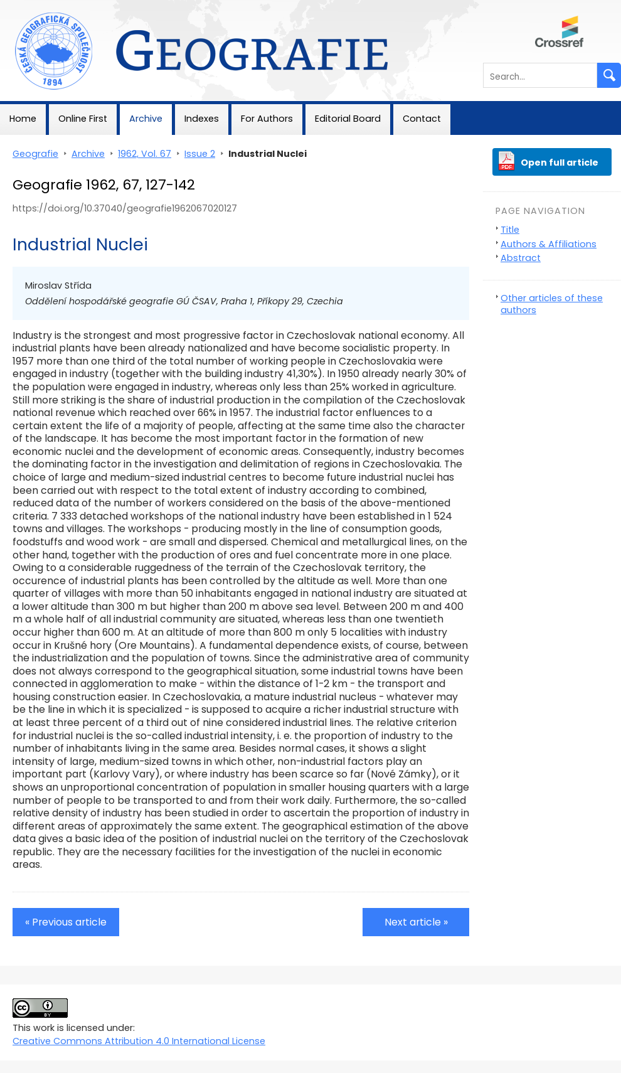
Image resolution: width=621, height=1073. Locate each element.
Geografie (23, 6)
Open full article (559, 162)
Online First (82, 118)
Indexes (201, 118)
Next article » (416, 922)
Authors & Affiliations (549, 244)
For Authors (267, 118)
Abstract (521, 258)
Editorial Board (348, 118)
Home (22, 118)
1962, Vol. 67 (144, 153)
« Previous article (66, 922)
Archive (145, 118)
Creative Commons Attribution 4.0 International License (139, 1041)
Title (510, 229)
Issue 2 (199, 153)
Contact (422, 118)
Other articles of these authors (552, 304)
